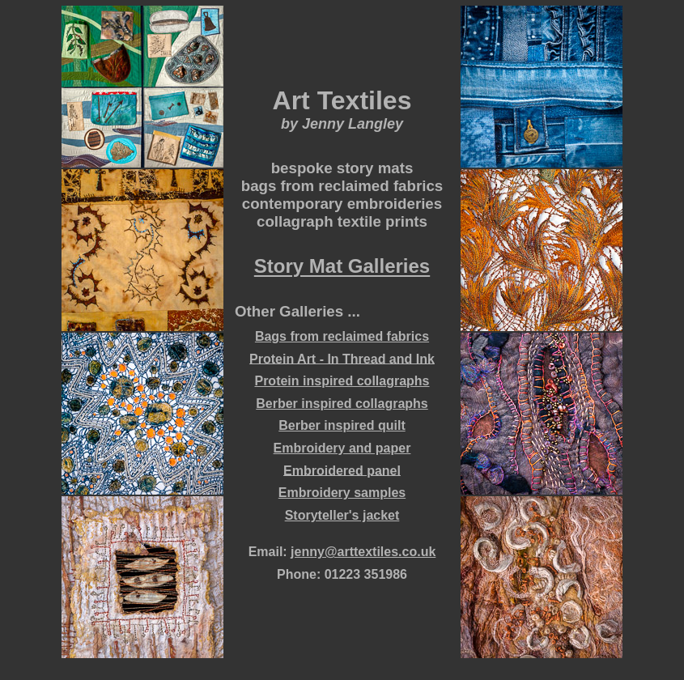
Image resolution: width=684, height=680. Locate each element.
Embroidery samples (342, 492)
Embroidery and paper (342, 448)
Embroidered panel (342, 470)
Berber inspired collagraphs (342, 403)
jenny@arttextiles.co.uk (363, 552)
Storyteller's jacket (342, 515)
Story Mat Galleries (342, 267)
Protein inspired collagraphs (341, 381)
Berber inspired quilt (341, 425)
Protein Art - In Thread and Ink (342, 358)
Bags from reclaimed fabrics (342, 336)
